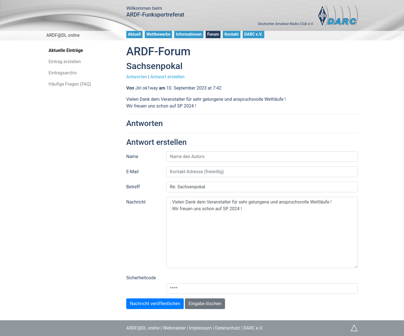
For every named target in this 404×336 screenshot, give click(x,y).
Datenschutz (227, 328)
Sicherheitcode (141, 277)
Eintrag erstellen (65, 61)
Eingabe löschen (205, 303)
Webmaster (174, 328)
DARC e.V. (253, 34)
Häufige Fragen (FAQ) (70, 84)
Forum (213, 34)
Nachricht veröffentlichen (155, 303)
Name (132, 156)
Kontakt (231, 34)
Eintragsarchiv (63, 73)
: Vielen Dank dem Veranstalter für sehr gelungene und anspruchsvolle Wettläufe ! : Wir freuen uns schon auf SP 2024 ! (262, 232)
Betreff (133, 186)
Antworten (136, 76)
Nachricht (136, 202)
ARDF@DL (63, 35)
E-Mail (132, 171)
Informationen (189, 34)
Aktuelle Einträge (66, 50)
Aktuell (134, 34)
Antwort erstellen (167, 76)
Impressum (200, 328)
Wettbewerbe (158, 34)
